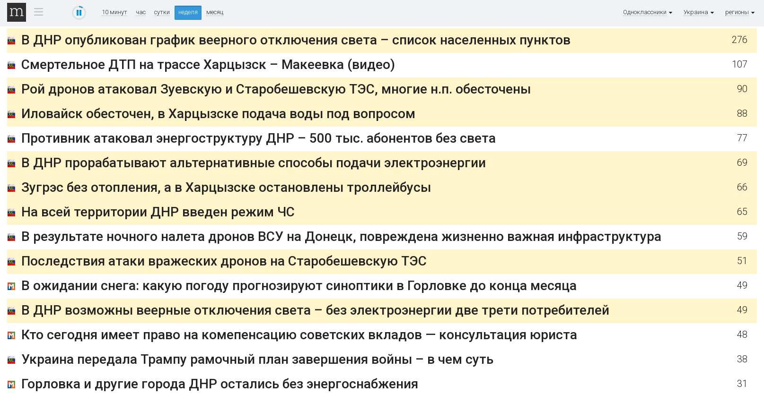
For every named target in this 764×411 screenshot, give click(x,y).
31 (742, 383)
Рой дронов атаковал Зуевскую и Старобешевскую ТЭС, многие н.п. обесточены (276, 89)
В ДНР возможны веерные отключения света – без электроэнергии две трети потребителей (315, 310)
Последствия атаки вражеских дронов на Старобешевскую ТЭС (224, 261)
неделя (188, 12)
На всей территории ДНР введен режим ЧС (158, 212)
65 (742, 211)
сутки (162, 12)
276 (739, 39)
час (141, 12)
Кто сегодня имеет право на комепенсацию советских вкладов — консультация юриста (299, 334)
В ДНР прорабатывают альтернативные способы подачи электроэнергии (253, 163)
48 (742, 334)
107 (739, 64)
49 (742, 285)
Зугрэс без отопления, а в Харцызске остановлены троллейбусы (226, 187)
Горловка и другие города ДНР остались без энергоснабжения (219, 384)
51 (742, 261)
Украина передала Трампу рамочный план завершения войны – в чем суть (257, 359)
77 (742, 138)
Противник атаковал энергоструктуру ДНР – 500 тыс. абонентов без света (258, 138)
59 (742, 236)
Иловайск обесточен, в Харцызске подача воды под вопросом (218, 113)
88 (742, 113)
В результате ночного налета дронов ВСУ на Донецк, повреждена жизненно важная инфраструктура (341, 236)
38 (742, 359)
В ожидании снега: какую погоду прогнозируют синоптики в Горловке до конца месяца (299, 285)
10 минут (114, 12)
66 (742, 187)
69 (742, 162)
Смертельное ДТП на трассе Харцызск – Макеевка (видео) (208, 64)
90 (742, 89)
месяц (214, 12)
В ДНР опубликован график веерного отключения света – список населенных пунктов (296, 40)
